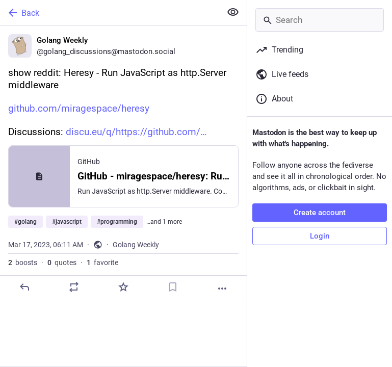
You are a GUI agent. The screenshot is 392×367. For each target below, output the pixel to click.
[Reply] (24, 287)
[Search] (319, 20)
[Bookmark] (173, 287)
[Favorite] (123, 287)
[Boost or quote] (74, 287)
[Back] (109, 12)
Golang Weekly (136, 245)
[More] (222, 288)
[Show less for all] (233, 12)
